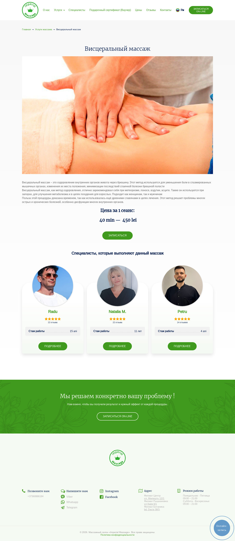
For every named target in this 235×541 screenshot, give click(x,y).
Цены (138, 10)
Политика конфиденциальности (117, 534)
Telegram (69, 508)
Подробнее (52, 346)
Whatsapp (69, 502)
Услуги (58, 10)
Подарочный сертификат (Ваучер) (110, 10)
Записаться (117, 235)
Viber (67, 497)
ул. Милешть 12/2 (154, 498)
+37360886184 (35, 496)
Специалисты (77, 10)
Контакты (165, 10)
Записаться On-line (201, 10)
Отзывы (151, 10)
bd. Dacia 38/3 (151, 509)
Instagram (109, 491)
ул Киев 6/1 (150, 504)
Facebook (109, 497)
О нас (46, 10)
